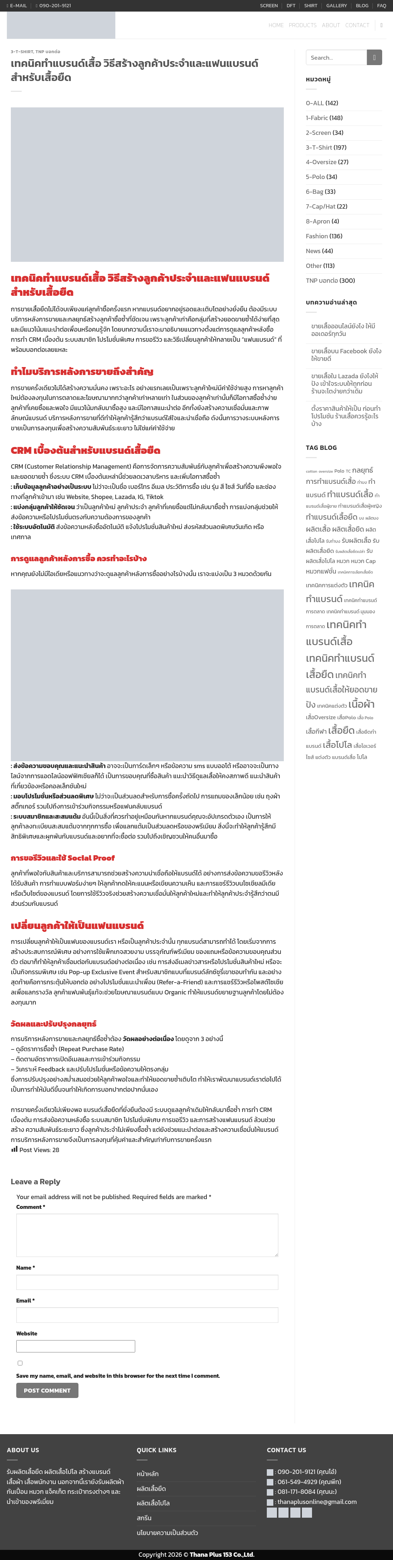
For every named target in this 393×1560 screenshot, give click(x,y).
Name (25, 1267)
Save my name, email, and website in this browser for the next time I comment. (118, 1376)
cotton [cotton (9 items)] (311, 471)
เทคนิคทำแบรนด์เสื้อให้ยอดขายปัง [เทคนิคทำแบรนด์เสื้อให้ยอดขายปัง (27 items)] (341, 690)
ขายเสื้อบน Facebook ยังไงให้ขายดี (346, 355)
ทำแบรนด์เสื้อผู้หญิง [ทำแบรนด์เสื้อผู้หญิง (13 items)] (360, 506)
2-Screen (318, 132)
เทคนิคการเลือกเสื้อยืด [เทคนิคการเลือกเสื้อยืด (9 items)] (355, 572)
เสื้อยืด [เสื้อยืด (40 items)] (341, 730)
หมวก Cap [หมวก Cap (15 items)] (363, 561)
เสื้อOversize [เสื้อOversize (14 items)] (321, 717)
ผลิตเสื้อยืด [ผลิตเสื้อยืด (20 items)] (348, 529)
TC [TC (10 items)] (348, 471)
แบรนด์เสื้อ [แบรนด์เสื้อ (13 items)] (344, 757)
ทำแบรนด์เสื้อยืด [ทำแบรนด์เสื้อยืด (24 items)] (332, 517)
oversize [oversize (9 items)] (326, 471)
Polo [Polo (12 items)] (339, 470)
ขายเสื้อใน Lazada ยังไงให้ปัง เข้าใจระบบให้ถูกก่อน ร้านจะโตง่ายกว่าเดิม (344, 383)
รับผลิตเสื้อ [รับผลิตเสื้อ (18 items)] (356, 540)
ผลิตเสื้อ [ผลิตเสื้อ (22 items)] (318, 529)
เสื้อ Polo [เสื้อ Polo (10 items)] (365, 718)
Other (314, 265)
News (313, 251)
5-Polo (315, 177)
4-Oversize (321, 162)
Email (25, 1300)
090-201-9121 (297, 1471)
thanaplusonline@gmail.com (317, 1501)
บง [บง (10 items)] (361, 518)
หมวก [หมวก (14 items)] (343, 561)
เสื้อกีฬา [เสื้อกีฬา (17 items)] (316, 731)
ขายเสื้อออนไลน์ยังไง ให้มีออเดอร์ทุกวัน (343, 330)
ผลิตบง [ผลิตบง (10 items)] (372, 518)
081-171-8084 (297, 1491)
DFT (291, 5)
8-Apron (318, 221)
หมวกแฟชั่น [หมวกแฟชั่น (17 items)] (321, 571)
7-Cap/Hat (321, 206)
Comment (30, 1207)
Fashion (317, 236)
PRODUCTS (303, 25)
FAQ (381, 5)
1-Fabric (317, 118)
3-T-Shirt (22, 51)
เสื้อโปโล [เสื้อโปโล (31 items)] (337, 744)
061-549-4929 (297, 1482)
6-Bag (314, 191)
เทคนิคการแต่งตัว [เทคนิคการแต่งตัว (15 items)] (326, 585)
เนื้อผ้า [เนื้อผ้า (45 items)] (362, 704)
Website (26, 1333)
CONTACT (358, 25)
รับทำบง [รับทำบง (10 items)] (333, 541)
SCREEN (269, 5)
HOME (276, 25)
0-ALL (315, 103)
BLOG (362, 5)
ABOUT (331, 25)
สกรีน (144, 1518)
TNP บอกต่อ (47, 51)
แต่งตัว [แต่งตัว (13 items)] (322, 757)
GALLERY (336, 5)
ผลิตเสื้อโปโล (153, 1503)
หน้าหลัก (147, 1474)
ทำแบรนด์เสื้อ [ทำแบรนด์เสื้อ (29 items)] (350, 494)
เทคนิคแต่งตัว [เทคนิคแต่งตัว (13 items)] (332, 706)
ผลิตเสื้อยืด (151, 1488)
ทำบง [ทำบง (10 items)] (362, 482)
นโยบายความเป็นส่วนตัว (167, 1533)
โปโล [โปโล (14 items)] (362, 757)
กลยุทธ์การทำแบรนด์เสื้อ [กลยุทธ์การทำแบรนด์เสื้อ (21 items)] (339, 476)
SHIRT (311, 5)
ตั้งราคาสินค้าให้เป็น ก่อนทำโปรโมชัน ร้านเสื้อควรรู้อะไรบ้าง (345, 416)
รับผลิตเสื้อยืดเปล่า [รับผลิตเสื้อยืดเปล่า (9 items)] (350, 551)
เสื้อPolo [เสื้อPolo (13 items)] (346, 717)
